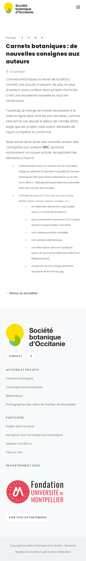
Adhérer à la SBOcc (19, 444)
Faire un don (14, 452)
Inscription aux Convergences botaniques (34, 435)
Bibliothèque (14, 396)
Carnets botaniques (19, 378)
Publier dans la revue (20, 426)
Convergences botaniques (24, 387)
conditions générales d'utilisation (50, 552)
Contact (15, 356)
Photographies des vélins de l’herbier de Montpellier (41, 404)
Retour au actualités (22, 293)
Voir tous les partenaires (28, 517)
